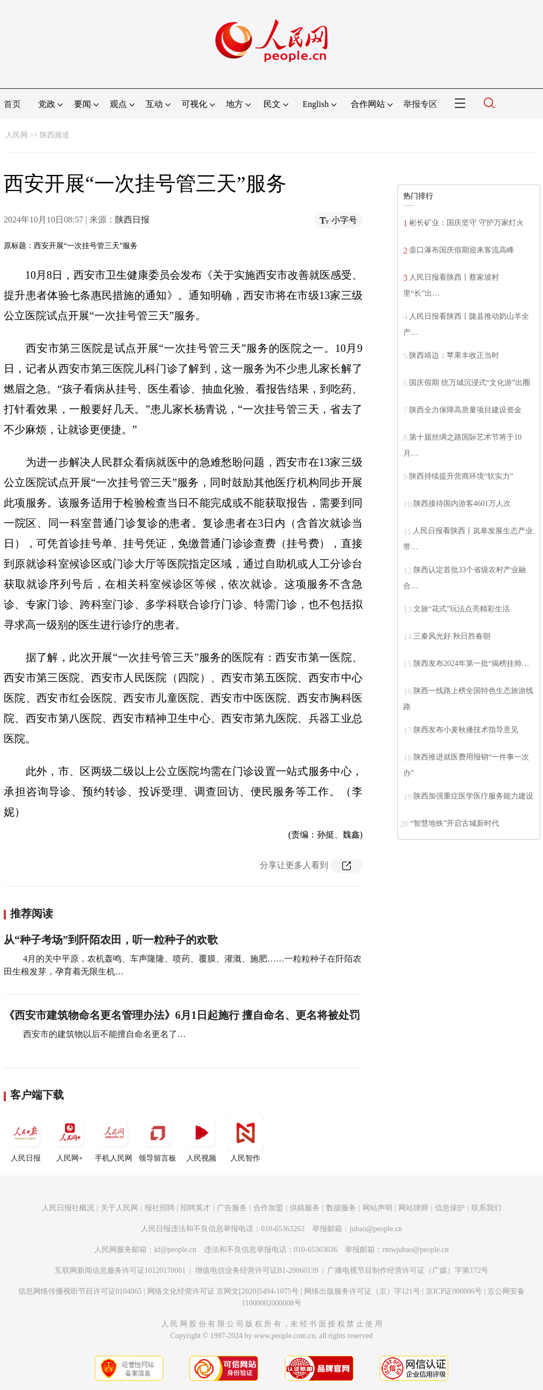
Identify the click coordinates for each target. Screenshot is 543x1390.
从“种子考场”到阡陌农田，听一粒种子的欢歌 (111, 940)
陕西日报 (132, 219)
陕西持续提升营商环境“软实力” (461, 476)
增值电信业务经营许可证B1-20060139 (257, 1270)
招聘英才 (195, 1208)
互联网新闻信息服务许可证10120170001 (120, 1270)
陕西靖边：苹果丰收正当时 (454, 355)
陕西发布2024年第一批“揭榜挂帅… (471, 663)
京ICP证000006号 (454, 1291)
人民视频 (201, 1138)
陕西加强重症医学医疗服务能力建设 (473, 796)
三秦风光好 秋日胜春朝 (452, 636)
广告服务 (232, 1208)
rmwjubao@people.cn (415, 1250)
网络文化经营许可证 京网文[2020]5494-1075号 (223, 1291)
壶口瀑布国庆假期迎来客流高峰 (461, 250)
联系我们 (486, 1208)
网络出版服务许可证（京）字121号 (362, 1291)
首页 (12, 104)
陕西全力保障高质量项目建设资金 (465, 410)
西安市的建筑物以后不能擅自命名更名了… (103, 1034)
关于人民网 (119, 1208)
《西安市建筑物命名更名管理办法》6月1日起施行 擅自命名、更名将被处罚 (182, 1015)
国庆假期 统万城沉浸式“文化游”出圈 (469, 383)
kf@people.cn (175, 1250)
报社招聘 (160, 1208)
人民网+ (69, 1138)
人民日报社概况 (68, 1208)
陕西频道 (55, 135)
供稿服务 (305, 1208)
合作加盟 (268, 1208)
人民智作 (245, 1138)
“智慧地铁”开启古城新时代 (454, 823)
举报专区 (420, 104)
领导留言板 (157, 1138)
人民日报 (25, 1138)
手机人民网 (113, 1138)
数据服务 (341, 1208)
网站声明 (378, 1208)
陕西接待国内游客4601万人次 (462, 504)
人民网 (16, 135)
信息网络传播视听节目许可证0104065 (80, 1291)
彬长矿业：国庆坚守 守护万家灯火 (466, 223)
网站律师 (413, 1208)
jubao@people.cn (376, 1229)
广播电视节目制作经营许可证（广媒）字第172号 (407, 1270)
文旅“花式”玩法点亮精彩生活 (461, 609)
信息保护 (450, 1208)
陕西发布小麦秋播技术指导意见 (465, 730)
